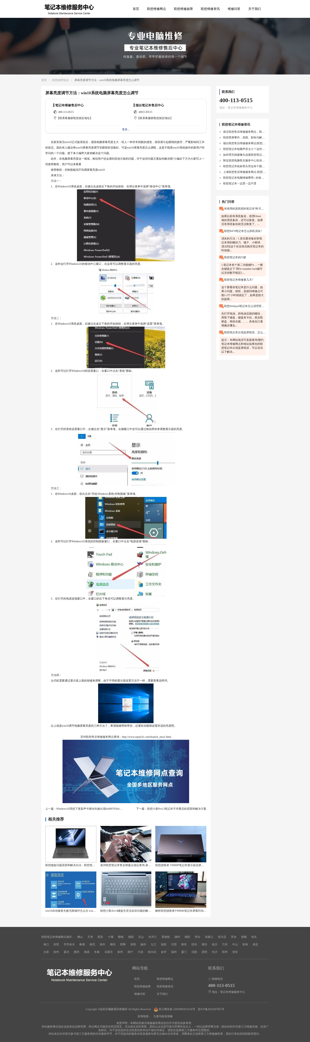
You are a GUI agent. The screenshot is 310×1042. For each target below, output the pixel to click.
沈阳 (194, 951)
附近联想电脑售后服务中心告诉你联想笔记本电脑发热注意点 (258, 160)
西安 (100, 936)
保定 (255, 944)
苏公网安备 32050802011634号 (175, 1009)
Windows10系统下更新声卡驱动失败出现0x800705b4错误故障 (93, 808)
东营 (56, 944)
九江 (153, 944)
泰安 (184, 944)
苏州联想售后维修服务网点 (97, 736)
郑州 (225, 951)
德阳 (131, 936)
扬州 (143, 944)
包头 (254, 936)
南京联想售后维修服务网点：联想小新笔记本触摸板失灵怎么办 (260, 131)
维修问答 (234, 8)
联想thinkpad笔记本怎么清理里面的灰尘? (242, 306)
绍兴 (194, 944)
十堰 (110, 936)
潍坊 (204, 944)
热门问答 (228, 201)
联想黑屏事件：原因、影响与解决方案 (244, 137)
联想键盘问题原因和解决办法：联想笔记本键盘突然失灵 (80, 865)
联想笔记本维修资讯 (236, 124)
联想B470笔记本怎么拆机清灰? (240, 231)
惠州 (76, 951)
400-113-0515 (66, 112)
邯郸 (123, 944)
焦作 (102, 944)
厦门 (184, 951)
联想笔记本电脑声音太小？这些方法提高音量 (249, 149)
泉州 (120, 951)
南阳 (187, 936)
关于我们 (254, 8)
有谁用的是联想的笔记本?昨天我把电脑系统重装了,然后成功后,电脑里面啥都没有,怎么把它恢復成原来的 (242, 209)
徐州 (56, 951)
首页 (136, 8)
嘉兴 (66, 951)
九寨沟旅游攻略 (163, 1016)
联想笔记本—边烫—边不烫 (238, 183)
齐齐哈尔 (69, 944)
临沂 (214, 944)
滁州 (177, 936)
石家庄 (108, 951)
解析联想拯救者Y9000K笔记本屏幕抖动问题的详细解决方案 (191, 910)
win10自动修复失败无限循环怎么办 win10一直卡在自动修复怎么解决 (87, 910)
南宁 (130, 951)
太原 (46, 951)
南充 (92, 944)
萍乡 (233, 936)
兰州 (225, 944)
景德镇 (165, 936)
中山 (235, 944)
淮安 (235, 951)
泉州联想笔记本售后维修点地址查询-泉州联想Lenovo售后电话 (138, 865)
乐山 (141, 936)
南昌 (87, 951)
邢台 (197, 936)
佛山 (80, 936)
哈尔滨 (152, 951)
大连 (140, 951)
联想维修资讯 (210, 8)
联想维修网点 (156, 8)
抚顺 (244, 936)
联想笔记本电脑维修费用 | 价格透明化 (244, 177)
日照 (174, 944)
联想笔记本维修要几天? (236, 280)
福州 (174, 951)
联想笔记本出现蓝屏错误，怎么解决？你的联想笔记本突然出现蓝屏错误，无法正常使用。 (242, 333)
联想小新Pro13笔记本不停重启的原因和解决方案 (176, 808)
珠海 (245, 944)
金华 (163, 951)
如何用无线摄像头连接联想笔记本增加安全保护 (250, 154)
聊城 (120, 936)
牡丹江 (153, 936)
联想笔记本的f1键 (232, 257)
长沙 (214, 951)
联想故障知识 (60, 80)
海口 (46, 944)
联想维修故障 (183, 8)
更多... (126, 129)
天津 (90, 936)
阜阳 (133, 944)
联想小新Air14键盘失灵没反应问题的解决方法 (128, 910)
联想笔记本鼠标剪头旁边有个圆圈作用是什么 (249, 166)
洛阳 (163, 944)
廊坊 (113, 944)
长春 (97, 951)
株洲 (82, 944)
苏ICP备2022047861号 (211, 1009)
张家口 (209, 936)
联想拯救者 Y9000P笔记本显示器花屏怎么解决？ (185, 865)
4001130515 (145, 112)
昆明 (204, 951)
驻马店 (222, 936)
